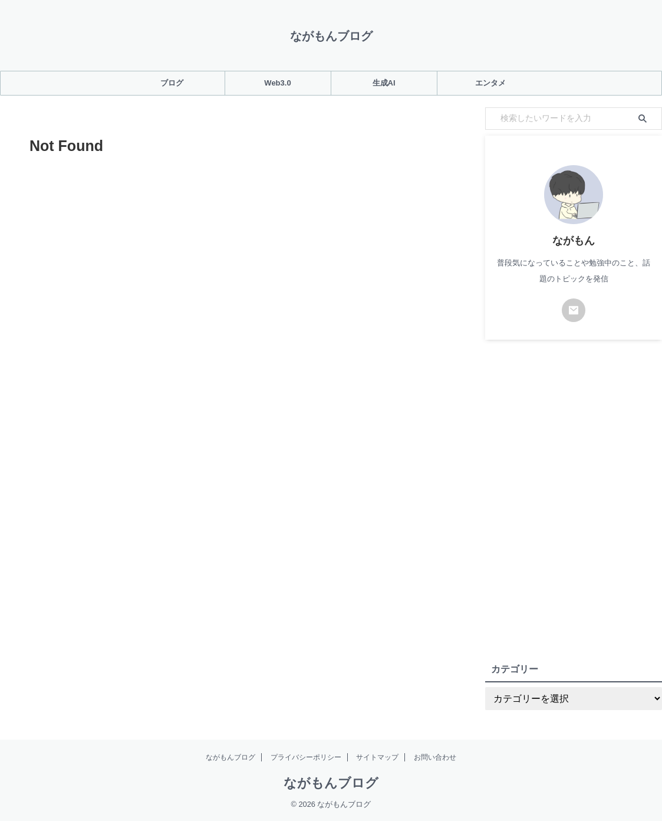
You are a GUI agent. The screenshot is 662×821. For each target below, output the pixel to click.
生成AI (384, 82)
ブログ (171, 82)
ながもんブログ (331, 35)
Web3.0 (277, 82)
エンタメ (490, 82)
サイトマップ (377, 757)
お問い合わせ (435, 757)
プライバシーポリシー (306, 757)
